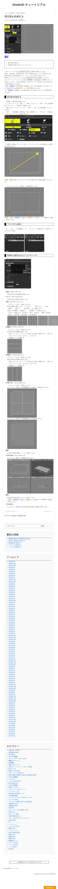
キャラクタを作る (14, 826)
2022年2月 (12, 631)
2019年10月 (12, 688)
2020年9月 (12, 666)
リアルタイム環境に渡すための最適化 (20, 801)
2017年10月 (12, 721)
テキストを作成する (15, 545)
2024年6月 (12, 590)
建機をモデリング (14, 760)
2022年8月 (12, 619)
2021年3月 (12, 654)
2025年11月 (12, 563)
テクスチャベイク (14, 791)
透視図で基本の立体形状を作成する (20, 539)
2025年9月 (12, 567)
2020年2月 (12, 680)
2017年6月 (12, 729)
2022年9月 (12, 617)
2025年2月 (12, 576)
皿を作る (11, 849)
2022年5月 (12, 625)
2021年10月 (12, 639)
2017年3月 (12, 736)
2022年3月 (12, 629)
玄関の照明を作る (14, 816)
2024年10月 (12, 582)
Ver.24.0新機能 (13, 756)
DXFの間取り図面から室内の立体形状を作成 (22, 775)
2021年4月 (12, 652)
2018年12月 (12, 697)
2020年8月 (12, 668)
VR (9, 822)
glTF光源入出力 (13, 783)
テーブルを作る (13, 842)
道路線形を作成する (15, 543)
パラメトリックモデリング (17, 789)
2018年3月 (12, 715)
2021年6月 (12, 647)
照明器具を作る (13, 803)
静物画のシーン (13, 840)
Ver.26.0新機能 (13, 785)
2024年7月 (12, 588)
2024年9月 (12, 584)
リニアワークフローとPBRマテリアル (20, 797)
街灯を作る (12, 812)
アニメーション (13, 830)
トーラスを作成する (15, 547)
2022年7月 (12, 621)
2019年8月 (12, 693)
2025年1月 (12, 578)
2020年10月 (12, 664)
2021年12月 (12, 635)
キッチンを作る (13, 799)
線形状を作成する (12, 511)
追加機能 (11, 762)
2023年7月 (12, 604)
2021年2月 (12, 656)
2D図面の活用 (13, 806)
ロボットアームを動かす (16, 773)
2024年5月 (12, 592)
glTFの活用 (12, 820)
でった (23, 20)
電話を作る (12, 834)
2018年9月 (12, 703)
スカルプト (12, 779)
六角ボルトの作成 (14, 750)
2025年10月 (12, 565)
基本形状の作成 (22, 515)
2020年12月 (12, 660)
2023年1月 (12, 615)
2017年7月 (12, 727)
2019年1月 (12, 695)
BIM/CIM (11, 808)
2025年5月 (12, 571)
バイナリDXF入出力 (15, 781)
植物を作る (12, 838)
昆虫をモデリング (14, 764)
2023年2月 (12, 613)
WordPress (53, 873)
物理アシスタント (14, 787)
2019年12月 (12, 684)
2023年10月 (12, 600)
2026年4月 (12, 561)
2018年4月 (12, 713)
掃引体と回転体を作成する (17, 541)
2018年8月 (12, 705)
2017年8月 (12, 725)
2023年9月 (12, 602)
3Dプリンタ (12, 769)
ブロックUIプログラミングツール (19, 818)
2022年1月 (12, 633)
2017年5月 (12, 732)
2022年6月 (12, 623)
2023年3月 (12, 610)
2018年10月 (12, 701)
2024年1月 (12, 598)
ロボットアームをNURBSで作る (19, 810)
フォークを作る (13, 845)
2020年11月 (12, 662)
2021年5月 (12, 649)
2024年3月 (12, 594)
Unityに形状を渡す (14, 832)
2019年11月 (12, 686)
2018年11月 (12, 699)
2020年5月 (12, 674)
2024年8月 (12, 586)
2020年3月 (12, 678)
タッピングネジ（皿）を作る (17, 758)
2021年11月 (12, 637)
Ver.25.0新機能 (13, 777)
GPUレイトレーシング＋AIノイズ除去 (20, 767)
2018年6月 (12, 709)
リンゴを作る (13, 847)
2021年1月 (12, 658)
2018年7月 (12, 707)
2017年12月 (12, 719)
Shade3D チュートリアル (29, 4)
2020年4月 (12, 676)
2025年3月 (12, 574)
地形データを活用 (14, 771)
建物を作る (12, 836)
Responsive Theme (39, 873)
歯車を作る (12, 828)
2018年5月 (12, 711)
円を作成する (47, 511)
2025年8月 (12, 569)
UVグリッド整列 (14, 814)
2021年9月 (12, 641)
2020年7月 (12, 670)
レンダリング (13, 824)
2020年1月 (12, 682)
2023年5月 (12, 608)
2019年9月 (12, 690)
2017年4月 (12, 734)
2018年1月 (12, 717)
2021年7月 (12, 645)
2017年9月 (12, 723)
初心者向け (12, 13)
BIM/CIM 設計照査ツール (16, 793)
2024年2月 (12, 596)
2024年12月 (12, 580)
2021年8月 (12, 643)
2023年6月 (12, 606)
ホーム (6, 13)
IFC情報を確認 (13, 795)
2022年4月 (12, 627)
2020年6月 (12, 672)
